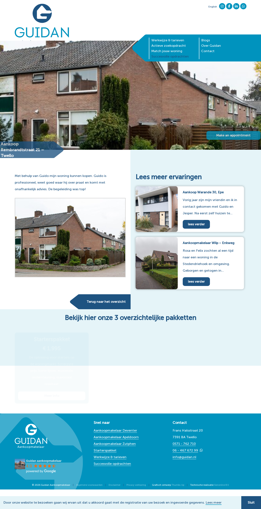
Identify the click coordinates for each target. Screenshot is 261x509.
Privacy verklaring (136, 485)
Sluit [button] (251, 502)
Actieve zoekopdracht (168, 38)
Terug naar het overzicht (106, 302)
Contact (207, 44)
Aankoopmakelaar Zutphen (115, 444)
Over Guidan (211, 38)
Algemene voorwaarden (89, 485)
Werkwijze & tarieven (167, 33)
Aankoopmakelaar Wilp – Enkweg (208, 243)
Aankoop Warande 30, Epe (203, 192)
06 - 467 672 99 (185, 450)
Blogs (205, 33)
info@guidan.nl (184, 457)
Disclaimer (114, 485)
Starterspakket (105, 450)
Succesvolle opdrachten (170, 49)
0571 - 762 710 (184, 444)
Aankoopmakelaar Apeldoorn (116, 437)
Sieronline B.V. (221, 485)
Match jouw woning (166, 44)
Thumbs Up (178, 485)
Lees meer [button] (214, 502)
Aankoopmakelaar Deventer (115, 430)
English (212, 6)
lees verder (196, 224)
